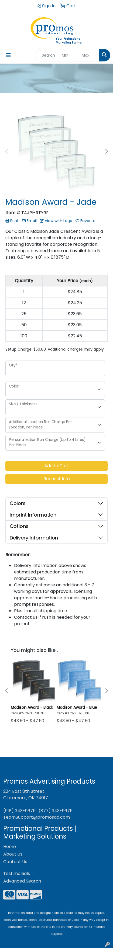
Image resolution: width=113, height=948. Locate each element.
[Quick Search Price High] (89, 55)
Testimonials (16, 873)
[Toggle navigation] (8, 55)
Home (9, 846)
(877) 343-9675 (56, 811)
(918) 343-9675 (19, 811)
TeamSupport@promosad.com (36, 817)
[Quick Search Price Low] (69, 55)
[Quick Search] (47, 55)
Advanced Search (22, 881)
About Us (12, 854)
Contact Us (15, 862)
